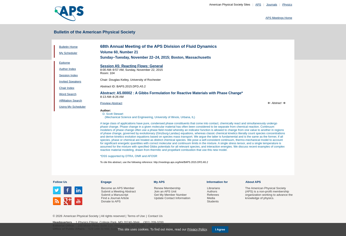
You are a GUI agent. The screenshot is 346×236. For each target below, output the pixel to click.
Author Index (67, 69)
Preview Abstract (111, 103)
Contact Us (155, 216)
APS (258, 4)
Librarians (213, 188)
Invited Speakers (70, 81)
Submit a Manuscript (114, 194)
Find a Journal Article (115, 198)
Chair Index (66, 88)
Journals (271, 4)
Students (213, 201)
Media (211, 198)
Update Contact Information (172, 198)
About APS (253, 182)
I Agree (220, 229)
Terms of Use (136, 216)
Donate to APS (110, 201)
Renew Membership (167, 188)
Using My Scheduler (72, 106)
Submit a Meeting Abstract (118, 191)
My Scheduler (68, 53)
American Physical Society (81, 216)
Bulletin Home (68, 46)
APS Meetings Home (278, 17)
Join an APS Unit (165, 191)
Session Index (68, 75)
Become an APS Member (117, 188)
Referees (213, 194)
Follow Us (60, 182)
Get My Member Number (170, 194)
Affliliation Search (70, 100)
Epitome (64, 62)
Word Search (67, 94)
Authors (212, 191)
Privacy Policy (197, 229)
